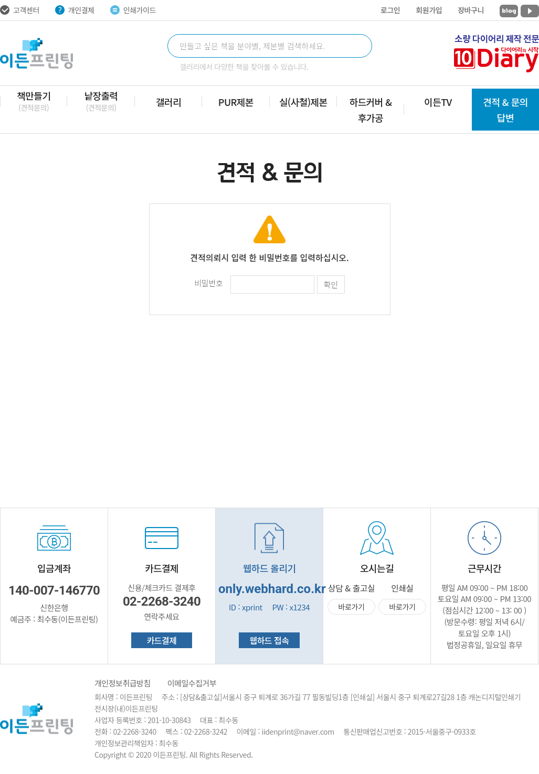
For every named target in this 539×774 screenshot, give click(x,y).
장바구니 (471, 10)
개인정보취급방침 (122, 683)
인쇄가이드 (133, 10)
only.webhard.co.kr (272, 589)
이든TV (438, 102)
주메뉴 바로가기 (0, 0)
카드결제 (162, 640)
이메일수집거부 (191, 683)
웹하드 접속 (269, 640)
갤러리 (168, 102)
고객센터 (19, 10)
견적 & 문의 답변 (505, 109)
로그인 (390, 10)
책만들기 (34, 101)
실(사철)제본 (303, 102)
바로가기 (352, 606)
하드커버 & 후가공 (371, 109)
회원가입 (429, 10)
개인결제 (74, 10)
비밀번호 (208, 282)
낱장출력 (101, 101)
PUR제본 (235, 102)
